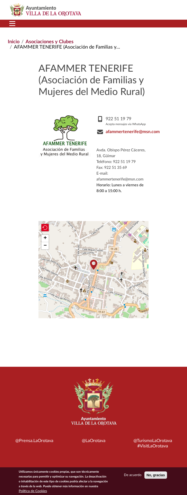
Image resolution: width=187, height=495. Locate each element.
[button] (93, 265)
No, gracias (156, 476)
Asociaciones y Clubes (50, 41)
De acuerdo (132, 475)
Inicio (13, 41)
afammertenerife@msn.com (133, 132)
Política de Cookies (33, 491)
